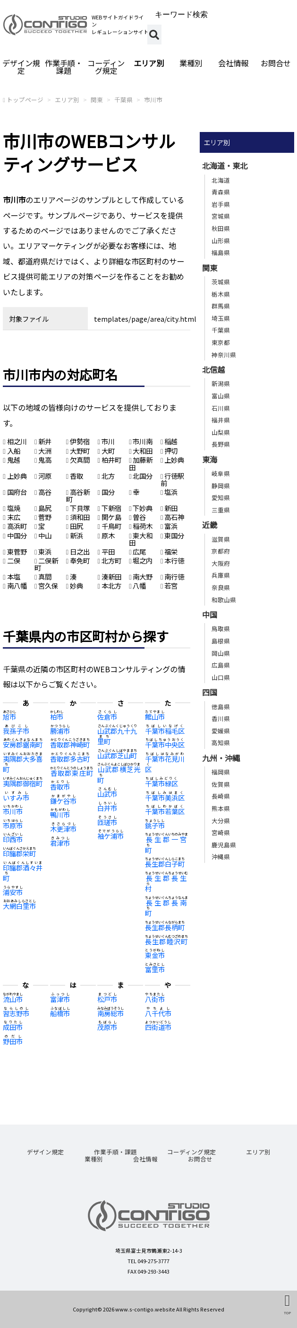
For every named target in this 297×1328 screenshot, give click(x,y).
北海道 (221, 180)
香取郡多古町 (70, 759)
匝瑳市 (107, 822)
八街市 (155, 999)
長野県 (221, 444)
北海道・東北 (224, 165)
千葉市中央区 (165, 744)
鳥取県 (221, 628)
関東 (97, 99)
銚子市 (155, 825)
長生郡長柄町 (165, 927)
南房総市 (110, 1013)
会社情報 (233, 63)
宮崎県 (221, 832)
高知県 (221, 742)
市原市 (13, 825)
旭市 (9, 716)
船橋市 (60, 1013)
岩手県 (221, 204)
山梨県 (221, 432)
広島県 (221, 664)
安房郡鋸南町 (22, 744)
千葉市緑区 (161, 783)
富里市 (155, 969)
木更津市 (63, 829)
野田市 (13, 1041)
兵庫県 (221, 575)
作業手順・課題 (64, 66)
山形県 (221, 240)
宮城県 (221, 215)
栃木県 (221, 294)
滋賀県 (221, 539)
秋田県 (221, 228)
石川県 (221, 408)
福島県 (221, 252)
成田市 (13, 1027)
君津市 (60, 843)
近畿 (209, 524)
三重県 (221, 509)
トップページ (25, 99)
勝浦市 (60, 731)
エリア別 (149, 63)
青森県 (221, 191)
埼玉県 (221, 318)
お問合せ (200, 1158)
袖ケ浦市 (110, 836)
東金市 (155, 955)
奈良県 (221, 587)
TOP (287, 1312)
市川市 (153, 99)
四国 (209, 692)
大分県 (221, 820)
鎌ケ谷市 (63, 801)
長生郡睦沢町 (166, 941)
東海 (209, 459)
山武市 (107, 794)
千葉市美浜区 (165, 797)
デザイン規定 (21, 66)
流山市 (13, 999)
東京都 (221, 342)
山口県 (221, 677)
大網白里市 (19, 906)
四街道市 (158, 1027)
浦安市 (13, 892)
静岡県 (221, 485)
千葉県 (123, 99)
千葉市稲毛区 (165, 731)
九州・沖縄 (221, 758)
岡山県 (221, 653)
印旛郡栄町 (19, 853)
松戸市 (107, 999)
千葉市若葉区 (165, 811)
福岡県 (221, 771)
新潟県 (221, 383)
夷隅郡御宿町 (22, 783)
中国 (209, 614)
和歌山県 (224, 599)
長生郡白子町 (165, 864)
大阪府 (221, 563)
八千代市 (158, 1013)
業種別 (190, 63)
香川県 (221, 718)
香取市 (60, 787)
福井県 (221, 419)
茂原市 (107, 1027)
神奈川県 (224, 354)
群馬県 (221, 305)
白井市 (107, 808)
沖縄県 (221, 856)
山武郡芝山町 (117, 755)
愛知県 (221, 497)
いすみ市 (16, 797)
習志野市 (16, 1013)
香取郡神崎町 (70, 744)
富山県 (221, 395)
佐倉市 (107, 716)
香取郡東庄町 (71, 773)
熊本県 (221, 808)
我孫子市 (16, 731)
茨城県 (221, 281)
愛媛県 (221, 730)
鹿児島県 (224, 844)
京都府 (221, 550)
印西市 (13, 839)
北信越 (213, 369)
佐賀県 (221, 784)
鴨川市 (60, 814)
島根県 (221, 640)
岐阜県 (221, 473)
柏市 (56, 716)
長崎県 (221, 796)
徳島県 (221, 706)
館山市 (155, 716)
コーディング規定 (106, 66)
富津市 (60, 999)
